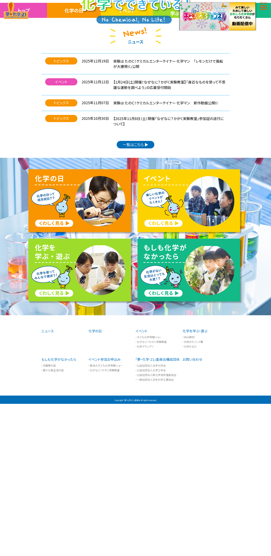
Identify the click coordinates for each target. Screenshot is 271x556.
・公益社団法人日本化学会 (151, 518)
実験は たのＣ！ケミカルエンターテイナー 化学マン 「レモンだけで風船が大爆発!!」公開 (168, 216)
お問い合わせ (192, 511)
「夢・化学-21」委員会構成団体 (158, 511)
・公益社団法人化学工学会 (151, 522)
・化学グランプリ (145, 499)
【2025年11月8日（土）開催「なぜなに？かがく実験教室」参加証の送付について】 (168, 273)
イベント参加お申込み (104, 511)
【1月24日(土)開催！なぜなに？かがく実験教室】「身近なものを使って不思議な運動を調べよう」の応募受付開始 (169, 237)
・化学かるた (190, 499)
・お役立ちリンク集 (193, 494)
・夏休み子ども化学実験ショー (105, 518)
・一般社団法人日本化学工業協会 (155, 532)
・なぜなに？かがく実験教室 (151, 494)
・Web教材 (189, 489)
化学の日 (74, 162)
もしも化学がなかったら (58, 511)
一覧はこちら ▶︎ (135, 296)
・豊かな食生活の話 (52, 522)
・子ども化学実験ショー (149, 489)
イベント (126, 162)
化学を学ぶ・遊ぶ (180, 162)
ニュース (47, 483)
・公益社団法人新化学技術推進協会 (156, 527)
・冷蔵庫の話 (48, 518)
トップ (24, 162)
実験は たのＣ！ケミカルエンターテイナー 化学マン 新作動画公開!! (165, 254)
